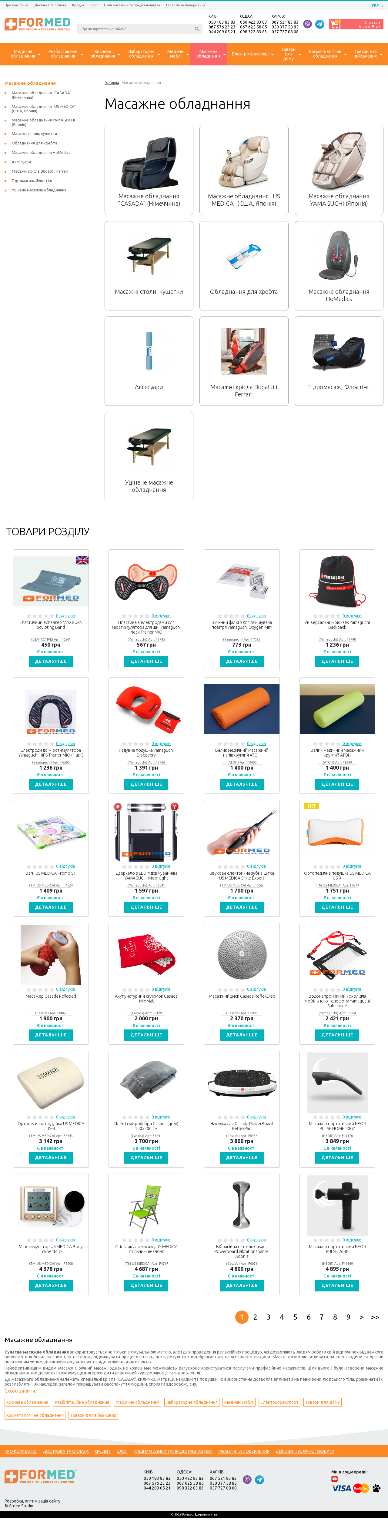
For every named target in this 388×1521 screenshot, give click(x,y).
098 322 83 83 (253, 32)
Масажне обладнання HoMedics (41, 153)
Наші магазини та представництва (132, 5)
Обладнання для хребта (34, 143)
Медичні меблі (239, 1405)
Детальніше (51, 662)
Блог (94, 5)
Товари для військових (93, 1418)
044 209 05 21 (222, 32)
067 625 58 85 (253, 27)
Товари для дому (322, 1405)
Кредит (78, 5)
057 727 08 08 (285, 32)
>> (375, 1320)
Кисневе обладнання (27, 1405)
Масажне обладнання (30, 83)
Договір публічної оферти (305, 1454)
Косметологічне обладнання (35, 1418)
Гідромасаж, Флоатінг (32, 181)
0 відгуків (65, 616)
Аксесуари (21, 162)
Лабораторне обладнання (192, 1405)
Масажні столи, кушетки (34, 134)
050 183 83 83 (222, 22)
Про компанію (16, 5)
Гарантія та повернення (186, 5)
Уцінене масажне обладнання (39, 190)
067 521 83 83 (285, 22)
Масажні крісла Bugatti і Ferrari (40, 172)
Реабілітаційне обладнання (82, 1405)
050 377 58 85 (285, 27)
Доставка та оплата (50, 5)
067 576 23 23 (222, 27)
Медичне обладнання (137, 1405)
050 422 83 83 (253, 22)
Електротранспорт (279, 1405)
